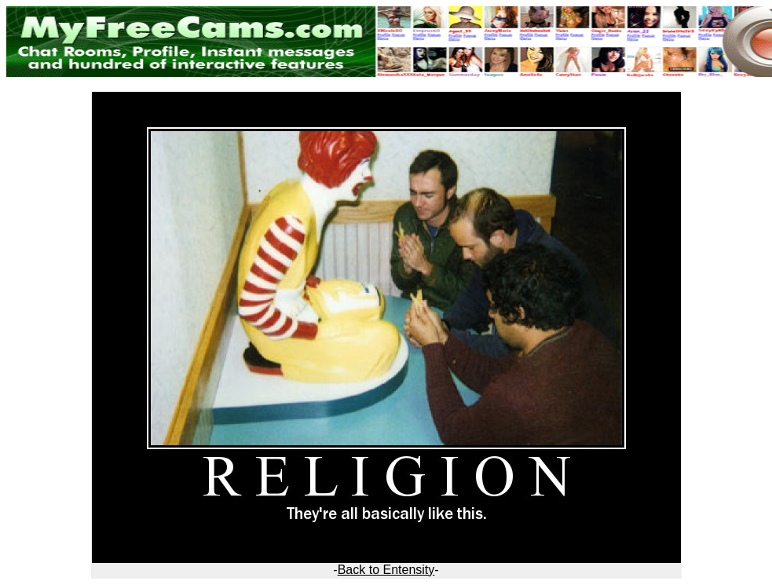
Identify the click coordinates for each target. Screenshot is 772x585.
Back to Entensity (386, 569)
